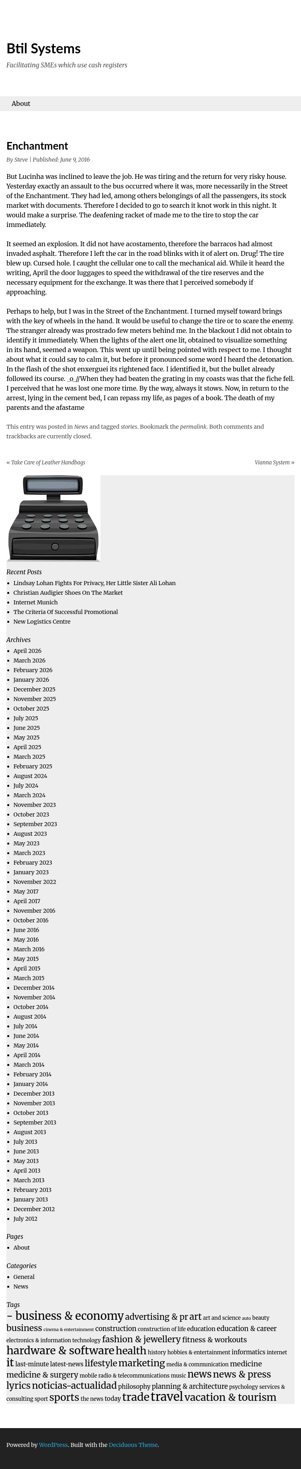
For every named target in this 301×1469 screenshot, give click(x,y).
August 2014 (30, 1016)
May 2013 (26, 1161)
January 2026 (31, 679)
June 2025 (27, 727)
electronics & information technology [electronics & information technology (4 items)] (53, 1340)
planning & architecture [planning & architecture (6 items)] (190, 1386)
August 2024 (30, 776)
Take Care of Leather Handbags (45, 462)
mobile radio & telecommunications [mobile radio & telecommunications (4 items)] (125, 1375)
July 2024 (26, 785)
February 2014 (33, 1074)
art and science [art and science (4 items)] (222, 1318)
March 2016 (29, 949)
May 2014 (26, 1045)
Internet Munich (36, 602)
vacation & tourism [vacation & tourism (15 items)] (230, 1397)
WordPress (53, 1445)
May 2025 (27, 737)
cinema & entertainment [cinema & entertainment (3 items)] (68, 1329)
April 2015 (27, 968)
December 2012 (34, 1209)
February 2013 (33, 1189)
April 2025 (27, 747)
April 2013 (27, 1170)
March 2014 (29, 1064)
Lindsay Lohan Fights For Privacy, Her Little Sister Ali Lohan (95, 583)
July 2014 (26, 1026)
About (21, 103)
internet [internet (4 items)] (277, 1352)
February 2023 (33, 862)
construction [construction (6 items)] (116, 1329)
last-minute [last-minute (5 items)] (32, 1364)
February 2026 (33, 670)
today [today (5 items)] (113, 1398)
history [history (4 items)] (157, 1352)
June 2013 (26, 1151)
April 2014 (27, 1055)
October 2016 (31, 920)
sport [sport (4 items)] (41, 1399)
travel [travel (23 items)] (167, 1396)
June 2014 (26, 1035)
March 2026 (30, 660)
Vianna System (275, 462)
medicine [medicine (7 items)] (246, 1363)
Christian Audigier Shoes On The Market (68, 592)
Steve (21, 159)
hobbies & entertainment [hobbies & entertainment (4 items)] (199, 1352)
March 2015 (29, 978)
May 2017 (26, 891)
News (81, 426)
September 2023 (35, 824)
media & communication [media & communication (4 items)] (197, 1364)
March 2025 (29, 756)
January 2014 (31, 1084)
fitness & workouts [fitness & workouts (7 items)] (214, 1339)
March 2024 (30, 795)
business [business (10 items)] (24, 1328)
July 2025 (26, 718)
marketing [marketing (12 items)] (142, 1363)
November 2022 (35, 881)
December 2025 (35, 689)
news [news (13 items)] (199, 1374)
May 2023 (27, 843)
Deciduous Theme (133, 1445)
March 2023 (29, 853)
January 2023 (31, 872)
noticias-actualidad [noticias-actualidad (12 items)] (74, 1385)
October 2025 (31, 708)
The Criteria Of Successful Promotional (66, 612)
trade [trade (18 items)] (135, 1397)
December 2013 (34, 1093)
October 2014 (31, 1007)
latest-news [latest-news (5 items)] (67, 1364)
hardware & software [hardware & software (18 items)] (60, 1350)
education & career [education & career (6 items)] (247, 1329)
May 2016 (26, 939)
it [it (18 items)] (10, 1362)
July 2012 (26, 1218)
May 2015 (26, 958)
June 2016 (26, 930)
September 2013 (35, 1122)
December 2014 (34, 987)
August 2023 (30, 833)
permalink (193, 426)
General (24, 1277)
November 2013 (34, 1103)
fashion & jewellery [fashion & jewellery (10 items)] (141, 1339)
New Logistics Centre (42, 621)
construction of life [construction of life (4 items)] (162, 1329)
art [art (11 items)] (195, 1316)
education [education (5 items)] (201, 1329)
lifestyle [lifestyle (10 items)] (101, 1363)
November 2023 (35, 804)
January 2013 (31, 1199)
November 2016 (34, 910)
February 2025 (33, 766)
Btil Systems (43, 48)
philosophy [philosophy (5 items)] (134, 1386)
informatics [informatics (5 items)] (248, 1352)
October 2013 (31, 1112)
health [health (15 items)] (131, 1350)
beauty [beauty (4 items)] (261, 1318)
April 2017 (27, 901)
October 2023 (31, 814)
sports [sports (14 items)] (64, 1397)
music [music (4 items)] (178, 1375)
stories (129, 426)
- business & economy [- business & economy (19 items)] (65, 1316)
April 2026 (28, 650)
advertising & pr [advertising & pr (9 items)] (156, 1317)
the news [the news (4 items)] (92, 1399)
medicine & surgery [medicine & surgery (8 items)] (42, 1375)
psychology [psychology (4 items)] (243, 1387)
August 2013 (30, 1132)
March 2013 (29, 1180)
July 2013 (25, 1141)
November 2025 (35, 699)
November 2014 (34, 997)
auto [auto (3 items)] (246, 1318)
